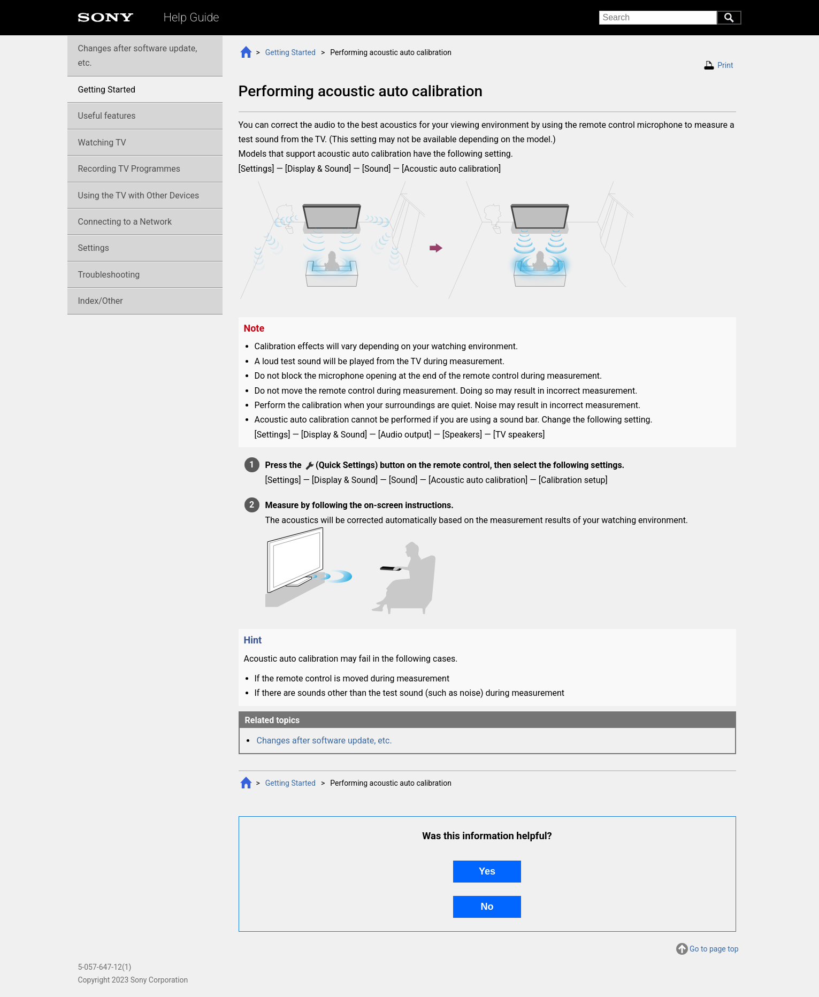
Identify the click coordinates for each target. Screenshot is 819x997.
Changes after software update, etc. (324, 740)
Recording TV (129, 169)
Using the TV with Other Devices (139, 195)
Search (729, 18)
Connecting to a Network (125, 222)
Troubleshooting (109, 275)
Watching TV (102, 142)
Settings (93, 248)
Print (725, 65)
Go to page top (714, 950)
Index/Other (100, 301)
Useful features (107, 116)
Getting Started (290, 52)
